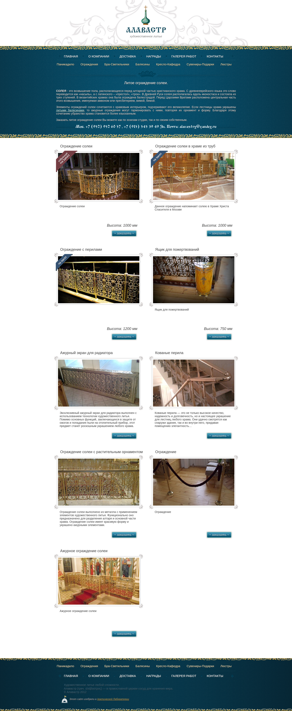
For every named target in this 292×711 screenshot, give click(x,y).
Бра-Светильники (116, 64)
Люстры (226, 64)
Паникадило (65, 64)
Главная (71, 56)
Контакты (215, 56)
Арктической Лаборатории (113, 699)
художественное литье (146, 21)
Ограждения (89, 64)
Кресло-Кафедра (168, 64)
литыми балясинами (70, 110)
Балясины (142, 64)
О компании (98, 56)
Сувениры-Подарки (200, 64)
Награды (153, 56)
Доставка (128, 56)
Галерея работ (183, 56)
